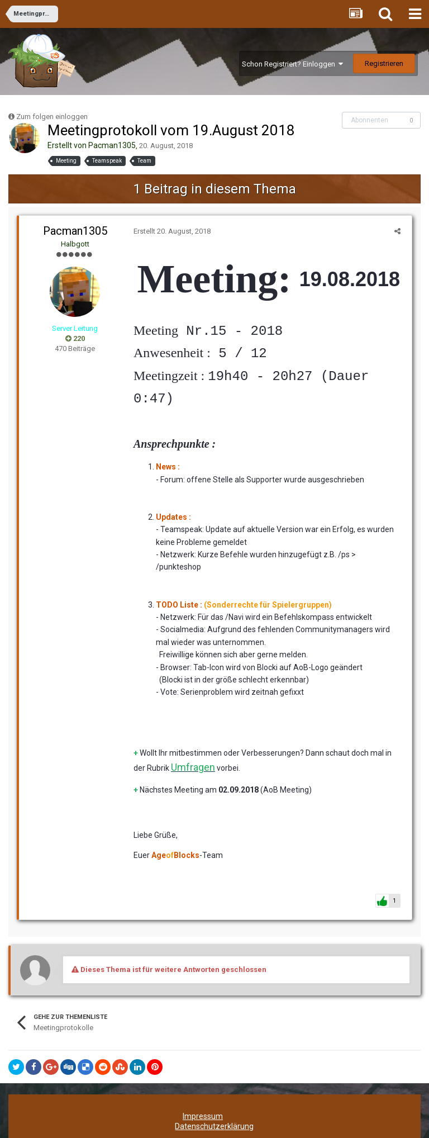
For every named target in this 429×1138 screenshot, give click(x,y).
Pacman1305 (112, 145)
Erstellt (169, 231)
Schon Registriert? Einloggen (292, 64)
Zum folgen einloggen (52, 116)
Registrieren (384, 63)
